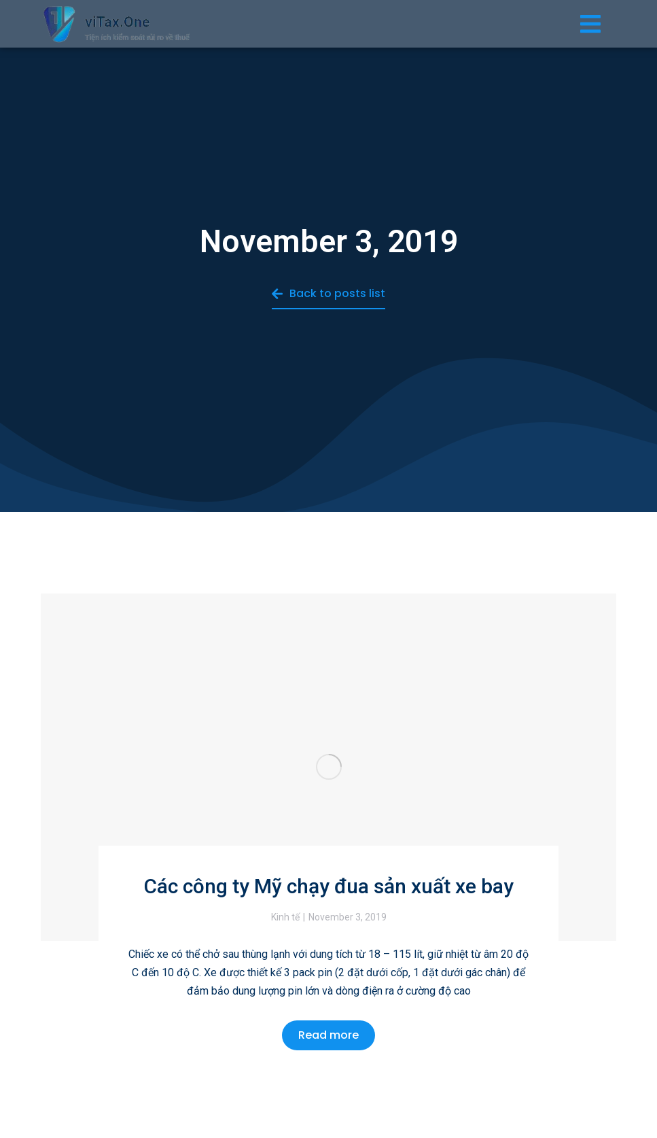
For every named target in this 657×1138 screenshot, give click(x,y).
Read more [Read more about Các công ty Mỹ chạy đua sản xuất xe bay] (328, 1035)
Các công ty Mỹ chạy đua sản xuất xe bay (329, 886)
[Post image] (328, 766)
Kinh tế (285, 917)
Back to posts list (328, 293)
